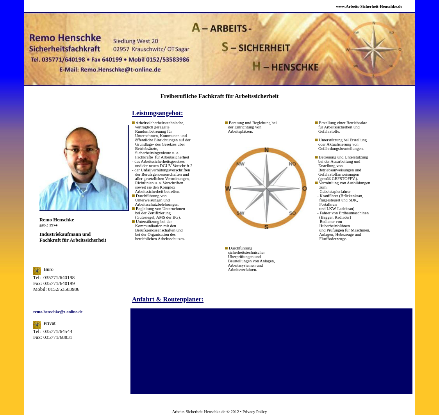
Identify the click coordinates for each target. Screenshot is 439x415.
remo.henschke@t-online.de (57, 312)
